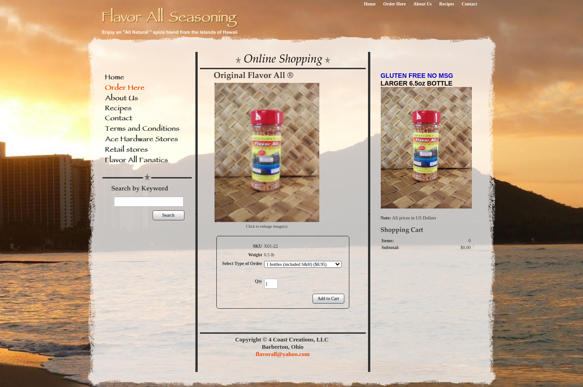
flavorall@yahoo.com (283, 354)
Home (370, 3)
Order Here (394, 3)
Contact (469, 3)
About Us (423, 3)
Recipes (446, 3)
